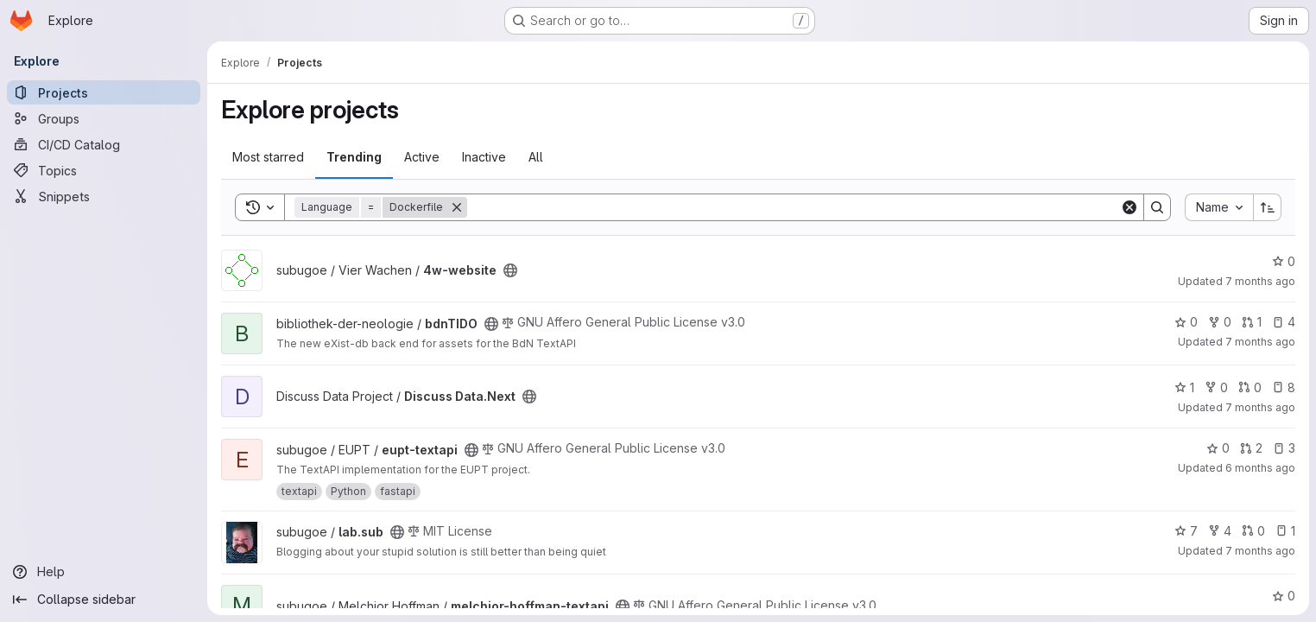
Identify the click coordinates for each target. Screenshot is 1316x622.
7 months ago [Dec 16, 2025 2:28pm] (1260, 281)
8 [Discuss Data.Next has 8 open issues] (1283, 387)
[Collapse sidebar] (103, 599)
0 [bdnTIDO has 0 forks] (1219, 321)
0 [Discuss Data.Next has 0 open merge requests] (1250, 387)
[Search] (794, 207)
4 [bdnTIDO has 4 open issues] (1283, 321)
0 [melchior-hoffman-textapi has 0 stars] (1283, 595)
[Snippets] (103, 196)
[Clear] (1129, 207)
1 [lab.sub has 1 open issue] (1285, 531)
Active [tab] (422, 156)
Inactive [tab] (484, 156)
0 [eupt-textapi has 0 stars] (1218, 448)
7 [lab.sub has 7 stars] (1186, 531)
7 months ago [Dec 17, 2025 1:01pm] (1260, 550)
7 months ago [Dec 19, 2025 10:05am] (1260, 341)
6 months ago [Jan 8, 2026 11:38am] (1260, 467)
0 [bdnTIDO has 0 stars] (1186, 321)
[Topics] (103, 170)
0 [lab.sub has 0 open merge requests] (1253, 531)
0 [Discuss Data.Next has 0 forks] (1216, 387)
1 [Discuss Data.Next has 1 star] (1184, 387)
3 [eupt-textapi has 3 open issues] (1284, 448)
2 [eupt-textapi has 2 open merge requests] (1251, 448)
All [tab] (535, 156)
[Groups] (103, 118)
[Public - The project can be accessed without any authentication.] (510, 270)
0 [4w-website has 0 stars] (1283, 261)
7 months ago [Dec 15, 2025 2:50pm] (1260, 407)
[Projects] (103, 92)
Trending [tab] (354, 156)
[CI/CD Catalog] (103, 144)
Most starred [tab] (268, 156)
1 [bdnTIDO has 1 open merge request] (1252, 321)
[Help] (103, 572)
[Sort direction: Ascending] (1267, 207)
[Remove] (456, 207)
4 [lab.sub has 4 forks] (1219, 531)
